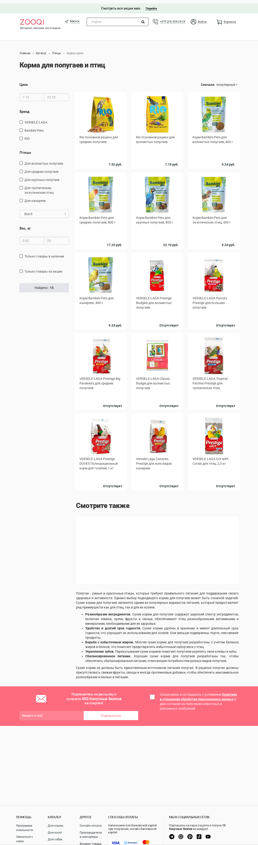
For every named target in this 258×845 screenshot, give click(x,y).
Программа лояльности (24, 828)
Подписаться (111, 711)
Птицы (25, 149)
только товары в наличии (44, 253)
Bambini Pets (34, 127)
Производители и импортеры (91, 835)
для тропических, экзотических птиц (39, 187)
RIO (27, 135)
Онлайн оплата (91, 825)
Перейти (151, 5)
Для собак (55, 839)
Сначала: (208, 81)
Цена (24, 81)
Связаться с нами (24, 839)
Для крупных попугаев (41, 176)
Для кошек (55, 825)
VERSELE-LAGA (35, 119)
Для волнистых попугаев (43, 160)
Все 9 (45, 210)
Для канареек (35, 197)
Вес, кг (25, 225)
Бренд (24, 108)
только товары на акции (43, 268)
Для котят (55, 832)
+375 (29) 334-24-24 (172, 18)
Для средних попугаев (41, 168)
